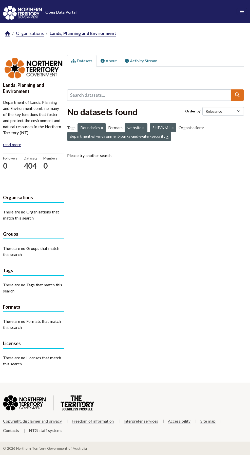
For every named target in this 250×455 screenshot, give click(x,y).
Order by (192, 111)
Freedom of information (93, 421)
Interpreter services (141, 421)
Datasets (81, 60)
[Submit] (237, 95)
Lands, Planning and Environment (83, 33)
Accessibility (179, 421)
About (109, 60)
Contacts (11, 430)
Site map (208, 421)
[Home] (7, 33)
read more (12, 144)
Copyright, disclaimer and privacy (32, 421)
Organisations (30, 33)
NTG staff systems (45, 430)
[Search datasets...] (149, 95)
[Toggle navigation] (242, 11)
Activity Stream (141, 60)
